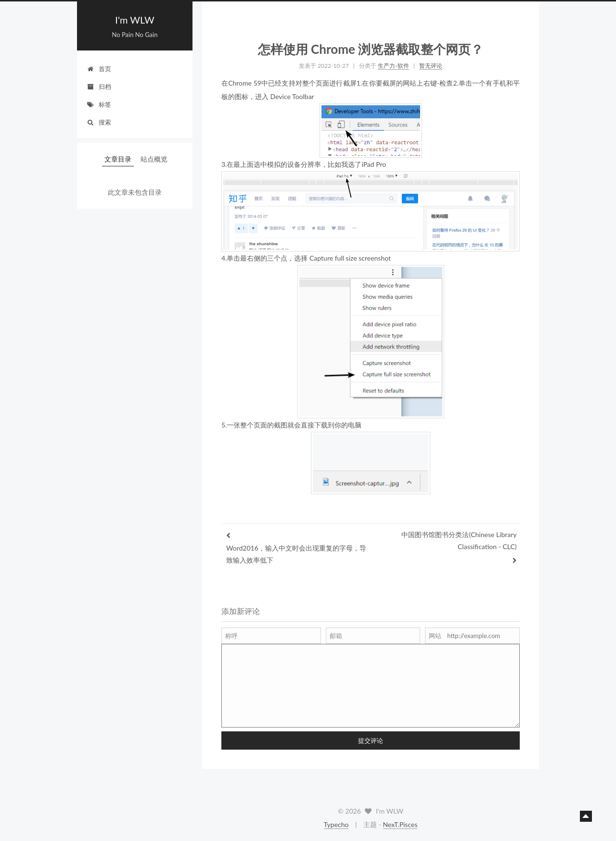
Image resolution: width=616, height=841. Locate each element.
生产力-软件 (393, 65)
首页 (99, 69)
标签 (99, 104)
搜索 (99, 122)
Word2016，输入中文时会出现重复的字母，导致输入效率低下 (296, 554)
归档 (99, 86)
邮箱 (336, 636)
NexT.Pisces (400, 824)
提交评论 (370, 740)
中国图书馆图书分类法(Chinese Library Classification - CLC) (458, 540)
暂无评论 (430, 65)
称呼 (231, 636)
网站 (435, 636)
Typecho (336, 824)
